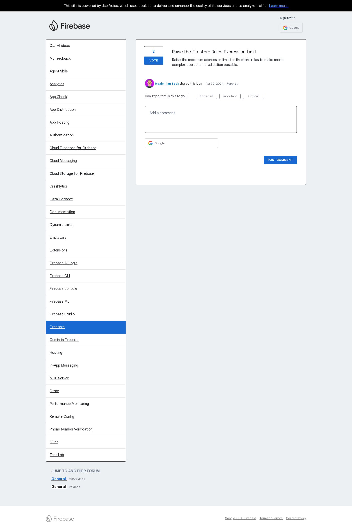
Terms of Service (271, 518)
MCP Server (59, 378)
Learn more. (278, 6)
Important (232, 96)
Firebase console (63, 288)
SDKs (54, 442)
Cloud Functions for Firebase (73, 148)
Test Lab (57, 455)
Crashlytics (59, 186)
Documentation (62, 212)
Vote (154, 60)
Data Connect (61, 199)
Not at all (208, 96)
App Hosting (59, 122)
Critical (256, 96)
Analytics (57, 84)
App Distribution (63, 109)
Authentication (62, 135)
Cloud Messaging (63, 161)
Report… (232, 83)
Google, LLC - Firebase (240, 518)
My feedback (60, 58)
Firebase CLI (60, 276)
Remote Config (62, 416)
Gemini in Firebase (64, 340)
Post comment (280, 160)
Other (54, 391)
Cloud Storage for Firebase (72, 173)
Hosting (56, 352)
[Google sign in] (291, 28)
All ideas (63, 46)
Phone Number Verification (71, 429)
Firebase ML (59, 301)
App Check (58, 97)
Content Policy (296, 518)
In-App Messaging (64, 365)
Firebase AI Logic (63, 263)
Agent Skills (59, 71)
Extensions (58, 250)
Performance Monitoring (69, 404)
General (59, 479)
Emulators (58, 237)
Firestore (57, 327)
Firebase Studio (62, 314)
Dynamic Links (61, 225)
